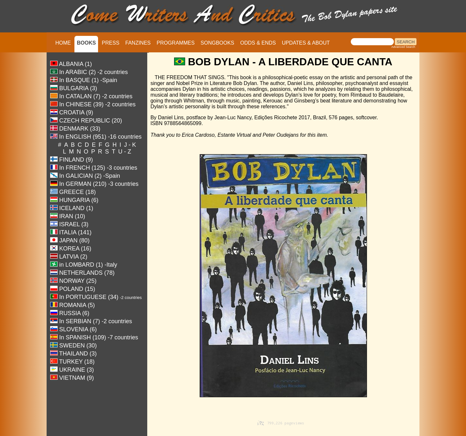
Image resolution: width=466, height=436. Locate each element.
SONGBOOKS (217, 43)
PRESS (110, 43)
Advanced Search (403, 46)
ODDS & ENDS (258, 43)
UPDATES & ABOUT (306, 43)
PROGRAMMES (175, 43)
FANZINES (137, 43)
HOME (63, 43)
